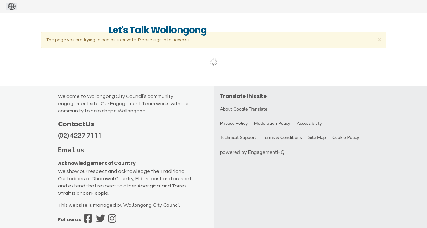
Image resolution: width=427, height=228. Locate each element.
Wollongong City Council (151, 205)
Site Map (317, 138)
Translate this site (243, 96)
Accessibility (309, 123)
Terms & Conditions (282, 138)
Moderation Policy (272, 123)
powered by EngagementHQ (252, 152)
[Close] (379, 39)
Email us (71, 150)
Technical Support (238, 138)
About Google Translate (243, 109)
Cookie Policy (345, 138)
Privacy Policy (234, 123)
